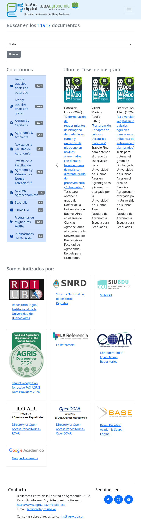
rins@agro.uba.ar (72, 516)
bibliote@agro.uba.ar (41, 509)
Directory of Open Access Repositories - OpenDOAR (70, 429)
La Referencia (65, 345)
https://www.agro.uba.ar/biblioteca (41, 505)
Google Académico (25, 458)
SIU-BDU (106, 295)
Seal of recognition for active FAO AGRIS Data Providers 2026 (26, 387)
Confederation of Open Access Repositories (111, 357)
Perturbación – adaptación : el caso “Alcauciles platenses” (101, 134)
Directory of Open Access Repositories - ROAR (26, 429)
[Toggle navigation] (129, 9)
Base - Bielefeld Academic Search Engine (111, 429)
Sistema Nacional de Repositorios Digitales (70, 298)
